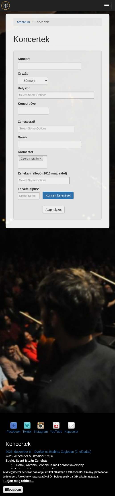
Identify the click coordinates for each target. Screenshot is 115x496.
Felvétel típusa (28, 189)
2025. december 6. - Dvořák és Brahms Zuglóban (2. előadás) (48, 451)
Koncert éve (27, 103)
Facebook (13, 431)
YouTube (56, 431)
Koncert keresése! (58, 195)
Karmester (25, 152)
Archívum (23, 22)
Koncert (24, 59)
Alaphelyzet (53, 209)
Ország (23, 73)
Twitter (27, 431)
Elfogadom (13, 489)
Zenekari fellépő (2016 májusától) (42, 173)
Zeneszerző (26, 121)
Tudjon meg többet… (18, 481)
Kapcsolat (71, 431)
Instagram (41, 431)
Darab (22, 137)
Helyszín (24, 88)
